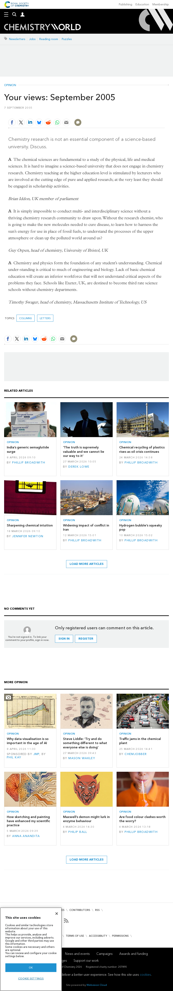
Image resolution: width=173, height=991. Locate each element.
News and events (77, 954)
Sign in (64, 638)
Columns (25, 318)
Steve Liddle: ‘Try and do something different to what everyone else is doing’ (85, 743)
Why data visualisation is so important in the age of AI (28, 741)
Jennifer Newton (27, 536)
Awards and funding (133, 954)
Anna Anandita (26, 836)
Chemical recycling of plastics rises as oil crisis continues (142, 449)
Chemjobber (136, 754)
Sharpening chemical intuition (30, 525)
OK (31, 967)
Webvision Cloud (96, 984)
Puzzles (67, 39)
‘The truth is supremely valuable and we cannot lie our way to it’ (83, 451)
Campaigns (104, 954)
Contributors (79, 910)
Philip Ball (77, 832)
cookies (145, 975)
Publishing (125, 4)
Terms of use (75, 935)
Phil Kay (14, 757)
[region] (31, 949)
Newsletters (17, 39)
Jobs (32, 39)
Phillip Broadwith (28, 462)
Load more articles (87, 564)
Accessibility (98, 935)
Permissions (120, 935)
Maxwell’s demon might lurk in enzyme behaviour (86, 819)
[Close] (56, 913)
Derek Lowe (78, 466)
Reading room (48, 39)
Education (142, 4)
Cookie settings (31, 978)
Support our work (86, 961)
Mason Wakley (81, 758)
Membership (160, 4)
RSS (97, 910)
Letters (45, 318)
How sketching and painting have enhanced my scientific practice (28, 821)
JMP (36, 754)
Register (85, 638)
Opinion (10, 85)
